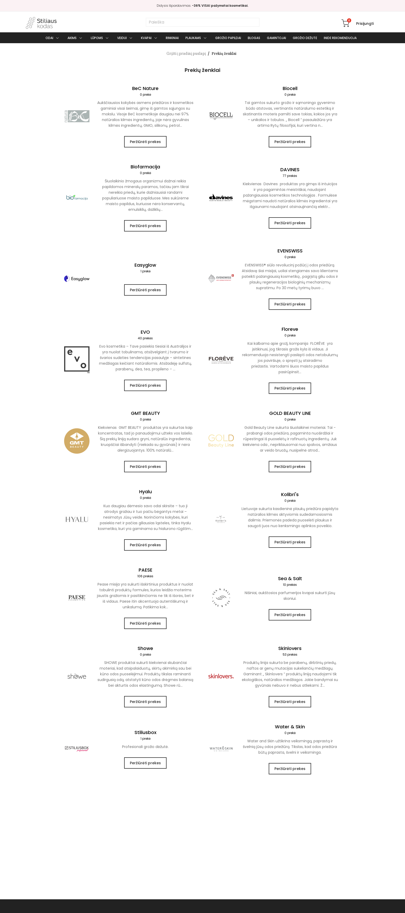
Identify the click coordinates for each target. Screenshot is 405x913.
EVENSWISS (290, 254)
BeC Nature (145, 91)
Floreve (290, 332)
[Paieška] (202, 22)
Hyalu (145, 494)
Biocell (290, 91)
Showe (145, 651)
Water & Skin (290, 729)
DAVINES (290, 172)
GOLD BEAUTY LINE (290, 416)
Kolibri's (290, 497)
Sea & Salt (290, 581)
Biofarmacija (145, 169)
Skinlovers (290, 651)
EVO (145, 335)
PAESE (145, 573)
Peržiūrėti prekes (145, 141)
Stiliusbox (145, 735)
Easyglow (145, 268)
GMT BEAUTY (145, 416)
